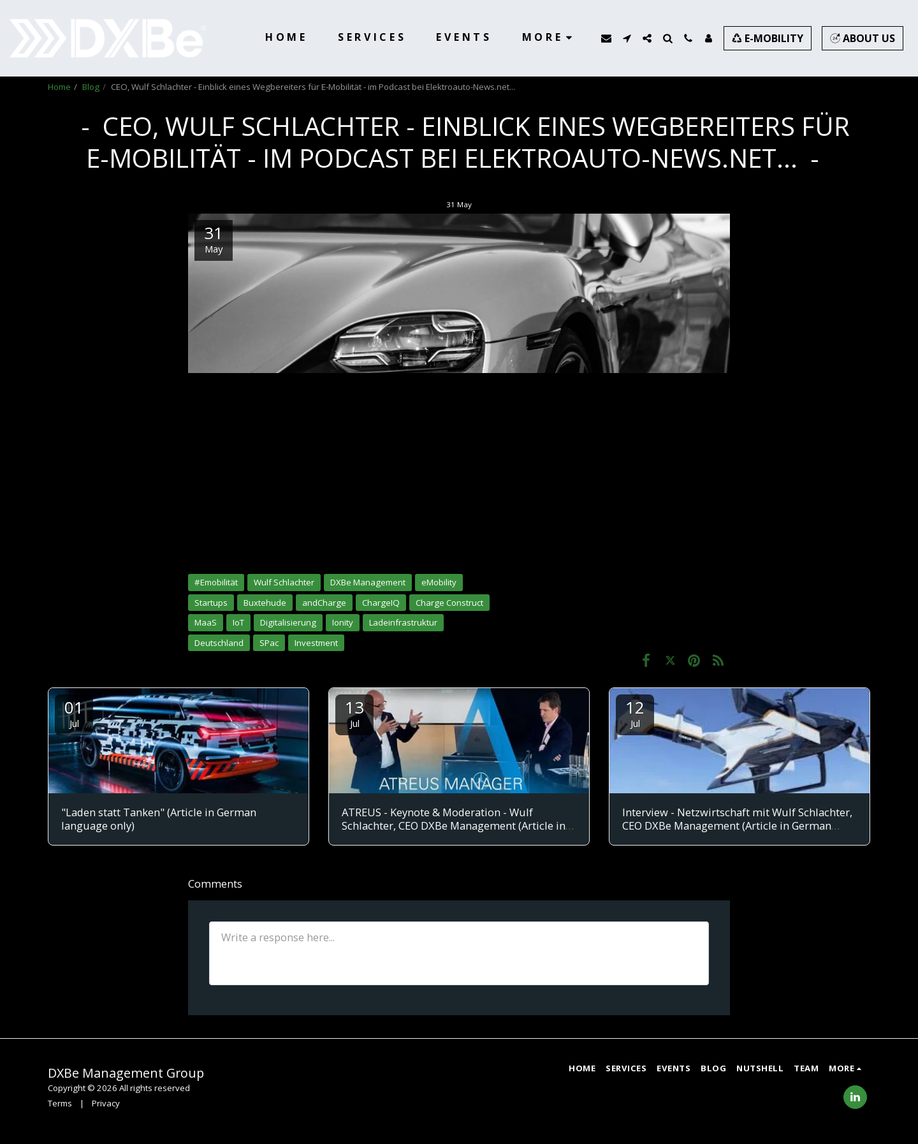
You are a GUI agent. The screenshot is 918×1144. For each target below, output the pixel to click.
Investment (316, 643)
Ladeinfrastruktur (403, 622)
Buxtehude (265, 602)
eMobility (438, 582)
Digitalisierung (288, 622)
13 (354, 713)
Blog (90, 86)
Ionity (342, 622)
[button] (606, 38)
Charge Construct (449, 602)
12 (635, 713)
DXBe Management (367, 582)
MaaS (205, 622)
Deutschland (219, 643)
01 (74, 713)
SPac (269, 643)
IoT (238, 622)
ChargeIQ (381, 602)
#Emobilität (216, 582)
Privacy (106, 1103)
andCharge (324, 602)
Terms (60, 1103)
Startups (211, 602)
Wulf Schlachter (284, 582)
